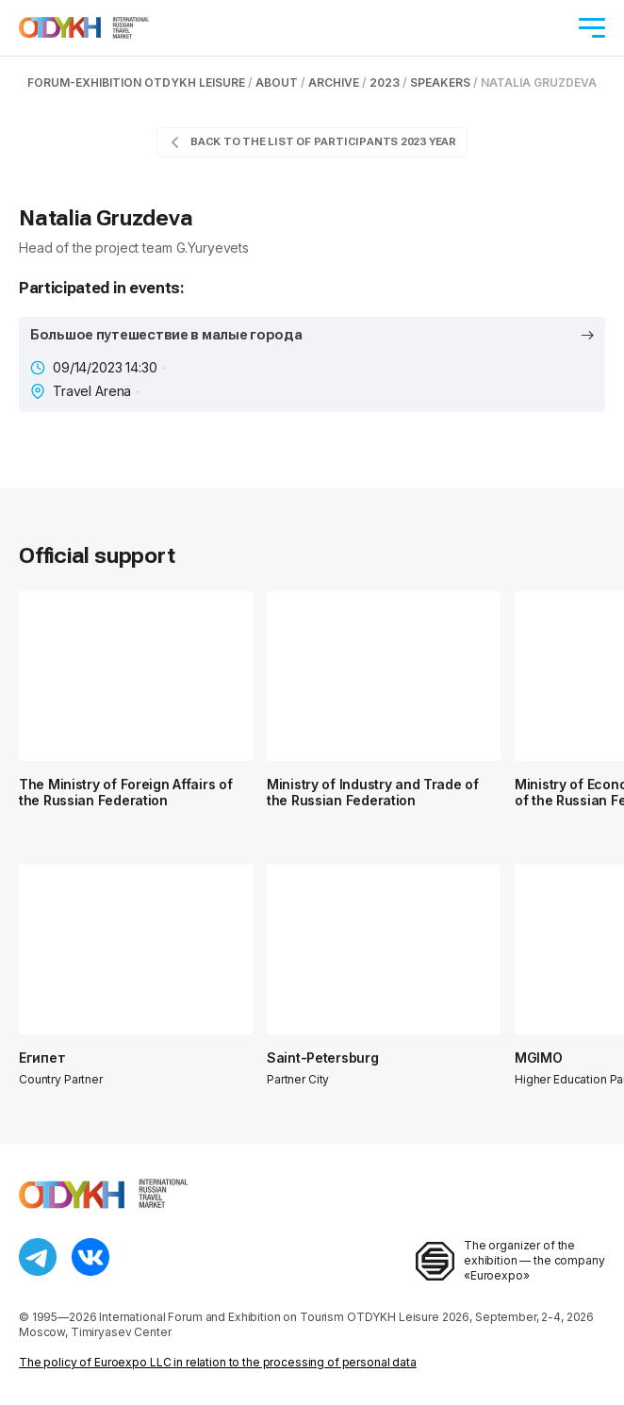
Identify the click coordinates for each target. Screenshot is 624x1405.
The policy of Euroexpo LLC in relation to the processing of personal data (218, 1362)
